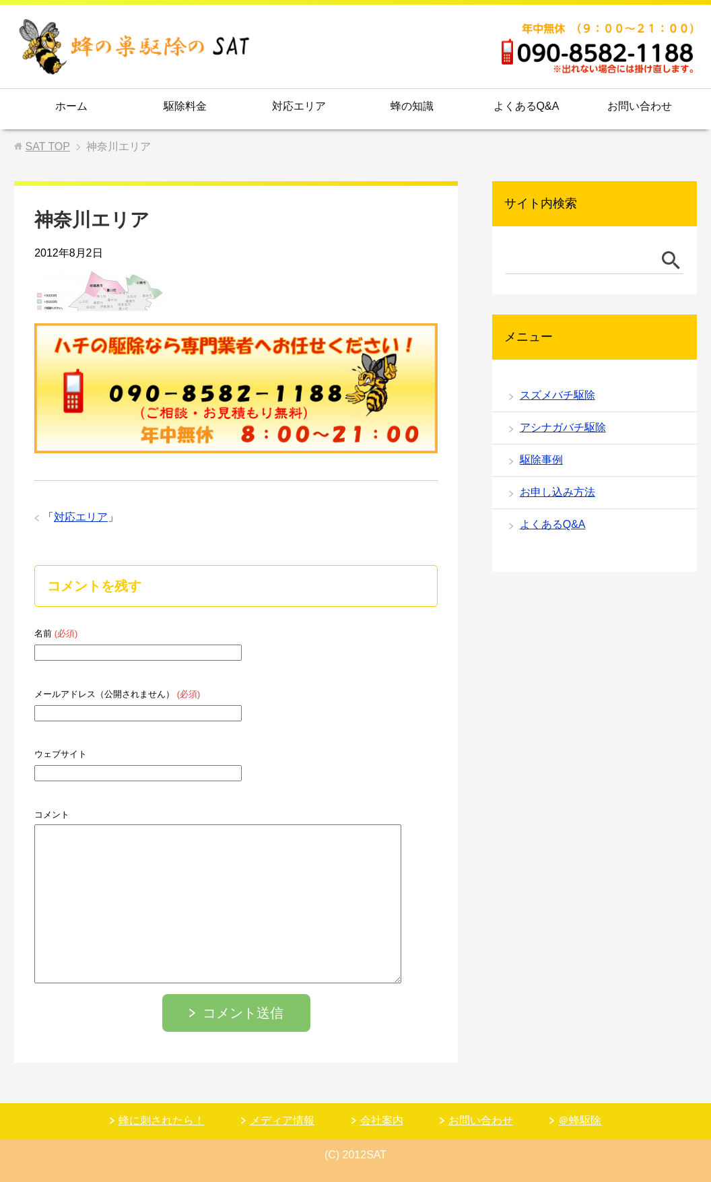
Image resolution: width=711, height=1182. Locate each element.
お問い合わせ (639, 106)
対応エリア (299, 106)
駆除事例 (541, 459)
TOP (48, 146)
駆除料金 (185, 106)
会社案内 (381, 1120)
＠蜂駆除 (579, 1120)
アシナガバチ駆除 (563, 427)
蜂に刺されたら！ (161, 1120)
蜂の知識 (412, 106)
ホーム (71, 106)
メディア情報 (282, 1120)
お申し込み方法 (557, 492)
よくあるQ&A (527, 106)
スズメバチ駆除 (557, 395)
